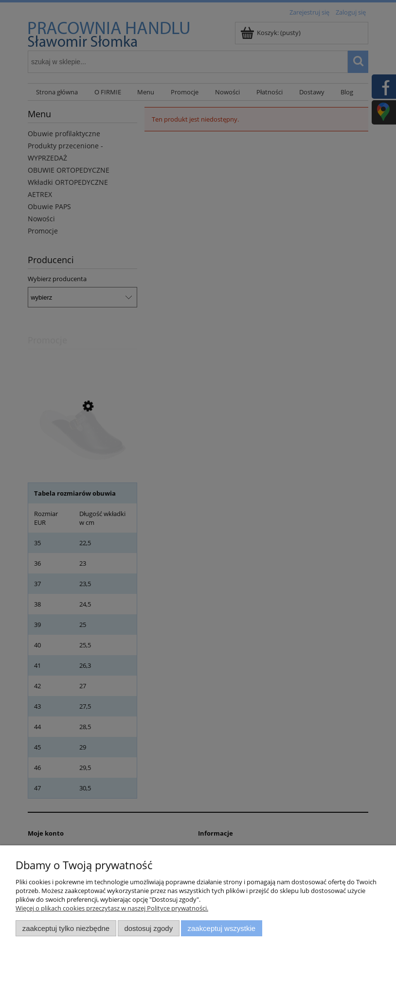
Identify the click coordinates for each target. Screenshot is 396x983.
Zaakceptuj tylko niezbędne (65, 928)
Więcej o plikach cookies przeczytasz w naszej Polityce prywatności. (112, 908)
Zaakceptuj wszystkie (221, 928)
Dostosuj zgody (148, 928)
